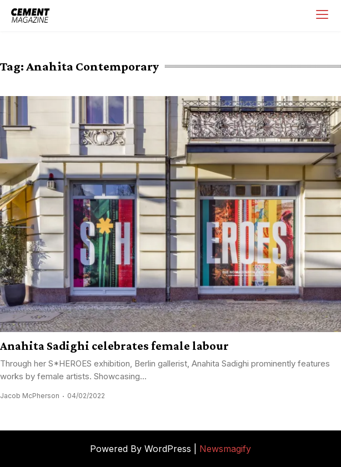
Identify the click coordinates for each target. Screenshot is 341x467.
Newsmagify (225, 448)
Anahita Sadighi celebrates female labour (114, 346)
